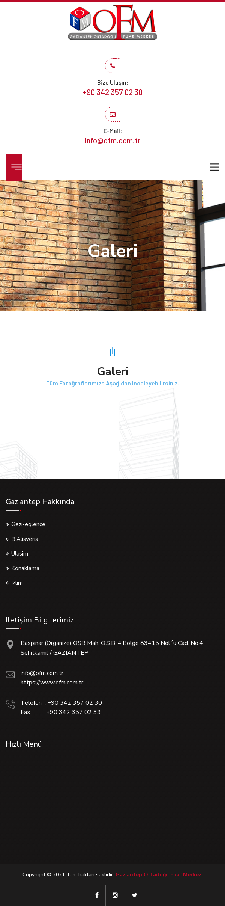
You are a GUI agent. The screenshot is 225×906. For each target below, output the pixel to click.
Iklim (17, 583)
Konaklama (25, 568)
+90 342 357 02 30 (112, 92)
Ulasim (19, 553)
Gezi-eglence (28, 524)
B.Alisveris (24, 539)
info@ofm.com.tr (112, 140)
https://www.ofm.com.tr (52, 682)
